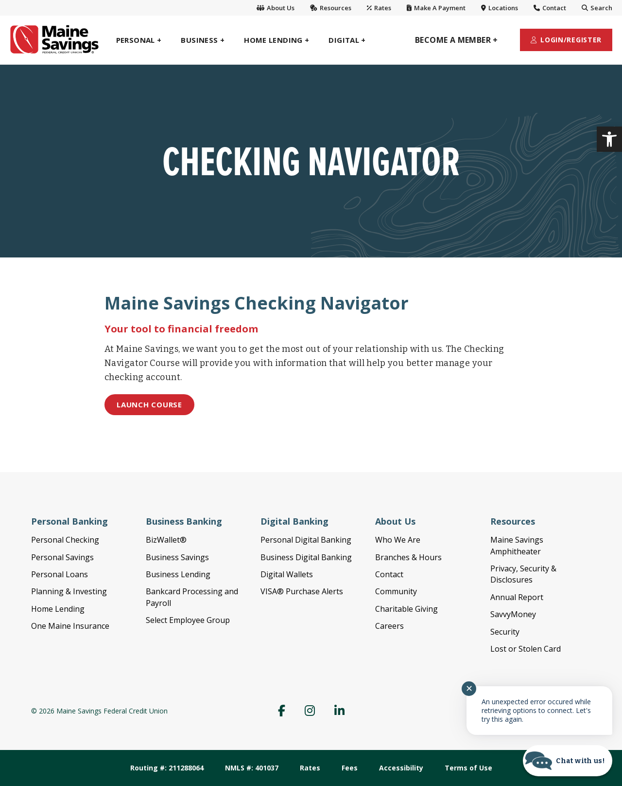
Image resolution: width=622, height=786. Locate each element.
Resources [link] (330, 7)
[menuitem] (139, 40)
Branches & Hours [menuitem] (408, 557)
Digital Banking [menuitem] (294, 521)
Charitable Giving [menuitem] (406, 608)
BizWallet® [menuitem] (166, 539)
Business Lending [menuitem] (178, 574)
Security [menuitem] (504, 631)
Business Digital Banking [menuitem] (306, 557)
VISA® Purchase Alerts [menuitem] (301, 591)
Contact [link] (550, 7)
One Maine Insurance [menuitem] (70, 626)
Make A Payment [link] (436, 7)
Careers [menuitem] (389, 626)
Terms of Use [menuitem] (468, 767)
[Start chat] (567, 760)
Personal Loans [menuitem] (59, 574)
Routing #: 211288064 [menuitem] (167, 767)
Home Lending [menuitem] (58, 608)
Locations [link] (499, 7)
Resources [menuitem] (512, 521)
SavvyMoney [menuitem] (513, 614)
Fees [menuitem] (350, 767)
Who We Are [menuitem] (397, 539)
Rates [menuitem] (310, 767)
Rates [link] (379, 7)
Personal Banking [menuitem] (69, 521)
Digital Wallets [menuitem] (286, 574)
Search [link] (597, 7)
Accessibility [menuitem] (401, 767)
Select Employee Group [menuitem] (188, 620)
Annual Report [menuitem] (516, 597)
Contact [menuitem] (389, 574)
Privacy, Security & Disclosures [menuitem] (523, 574)
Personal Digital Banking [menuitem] (305, 539)
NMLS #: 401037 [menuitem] (251, 767)
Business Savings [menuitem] (177, 557)
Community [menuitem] (396, 591)
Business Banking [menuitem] (184, 521)
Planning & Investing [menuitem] (69, 591)
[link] (609, 139)
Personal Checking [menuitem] (65, 539)
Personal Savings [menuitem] (62, 557)
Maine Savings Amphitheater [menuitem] (516, 545)
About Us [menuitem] (395, 521)
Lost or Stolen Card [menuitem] (525, 648)
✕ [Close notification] (469, 689)
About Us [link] (275, 7)
